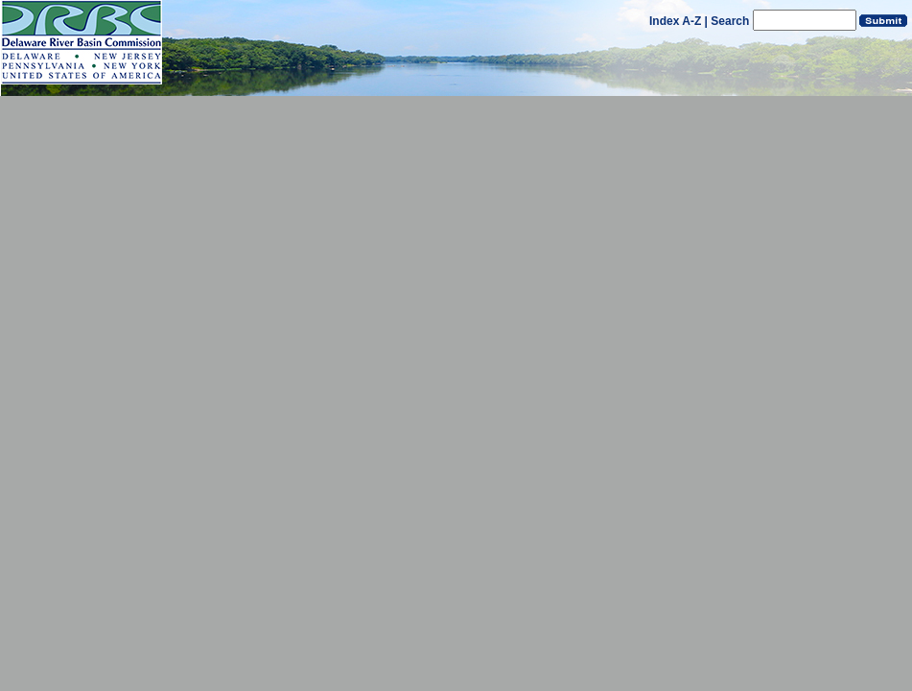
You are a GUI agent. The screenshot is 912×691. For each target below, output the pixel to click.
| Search (727, 21)
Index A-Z (675, 21)
